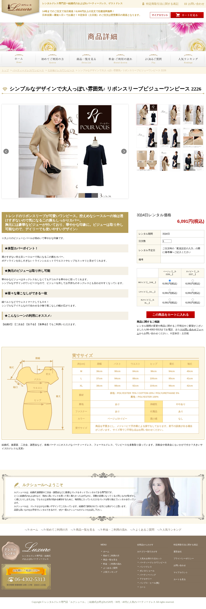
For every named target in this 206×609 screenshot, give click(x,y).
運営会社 (178, 551)
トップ (5, 70)
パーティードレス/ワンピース (28, 70)
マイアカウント (181, 572)
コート (143, 587)
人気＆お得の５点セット (151, 558)
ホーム (5, 68)
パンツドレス (146, 567)
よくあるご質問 (145, 68)
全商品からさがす (145, 545)
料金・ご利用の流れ (113, 68)
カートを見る (180, 579)
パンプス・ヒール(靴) (149, 583)
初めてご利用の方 (44, 68)
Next (124, 151)
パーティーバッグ (148, 575)
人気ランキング (179, 68)
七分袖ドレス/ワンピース (61, 70)
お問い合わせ (196, 3)
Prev (6, 151)
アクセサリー (146, 579)
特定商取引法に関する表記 (162, 3)
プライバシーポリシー (184, 558)
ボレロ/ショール (147, 571)
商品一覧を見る (77, 68)
